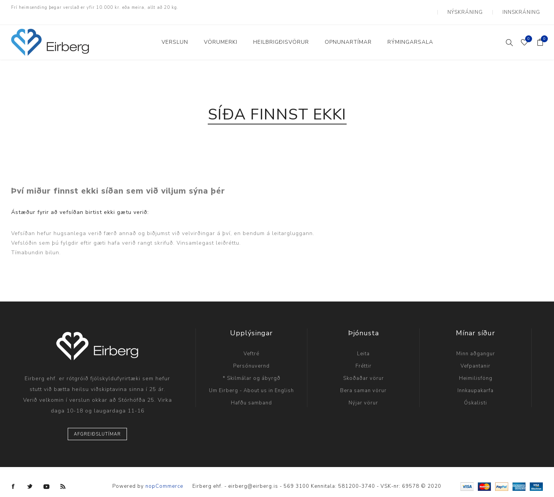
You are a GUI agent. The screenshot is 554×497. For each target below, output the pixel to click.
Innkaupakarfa (475, 381)
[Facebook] (13, 477)
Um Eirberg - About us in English (251, 381)
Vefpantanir (476, 356)
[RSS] (63, 477)
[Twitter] (30, 477)
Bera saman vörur (363, 381)
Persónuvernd (251, 356)
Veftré (251, 344)
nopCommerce (164, 477)
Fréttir (363, 356)
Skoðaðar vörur (363, 369)
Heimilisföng (475, 369)
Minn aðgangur (475, 344)
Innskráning (525, 8)
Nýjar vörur (363, 393)
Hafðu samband (251, 393)
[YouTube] (46, 477)
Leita (363, 344)
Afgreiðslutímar (97, 425)
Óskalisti (475, 393)
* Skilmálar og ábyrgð (251, 369)
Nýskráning (476, 8)
